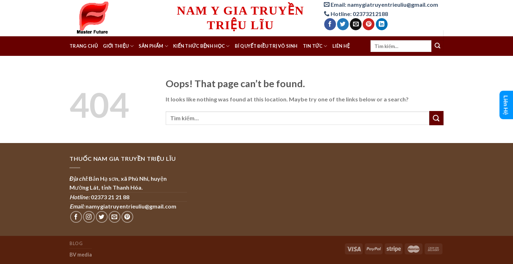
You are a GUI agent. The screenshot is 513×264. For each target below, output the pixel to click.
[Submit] (437, 46)
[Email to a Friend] (356, 24)
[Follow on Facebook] (76, 217)
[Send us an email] (114, 217)
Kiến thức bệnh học (201, 46)
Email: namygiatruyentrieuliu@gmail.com (381, 4)
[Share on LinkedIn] (382, 24)
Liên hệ (341, 46)
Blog (76, 243)
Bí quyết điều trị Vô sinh (266, 46)
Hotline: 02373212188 (356, 13)
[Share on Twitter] (343, 24)
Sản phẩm (153, 46)
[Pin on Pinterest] (368, 24)
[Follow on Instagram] (89, 217)
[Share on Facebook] (330, 24)
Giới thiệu (118, 46)
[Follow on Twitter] (102, 217)
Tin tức (315, 46)
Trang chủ (83, 46)
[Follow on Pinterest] (127, 217)
